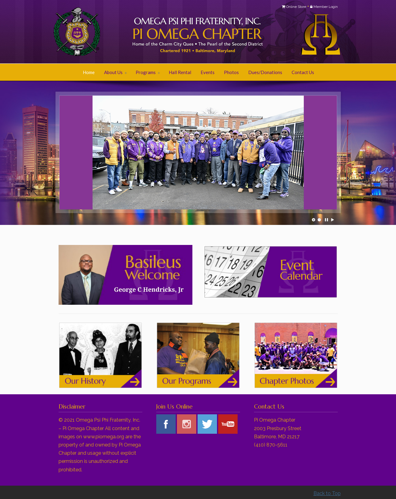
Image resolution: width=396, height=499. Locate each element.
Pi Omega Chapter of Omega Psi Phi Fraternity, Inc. (134, 32)
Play (332, 220)
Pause (327, 220)
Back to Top (327, 493)
